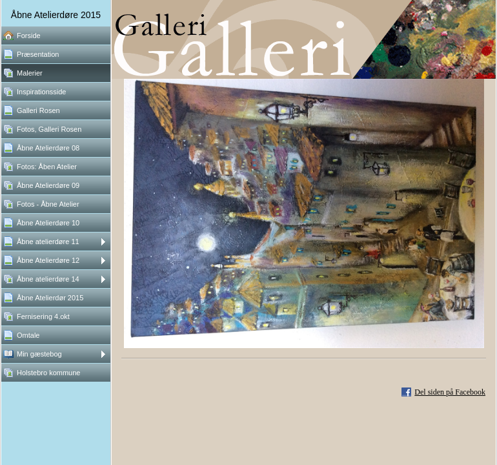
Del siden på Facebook (449, 392)
